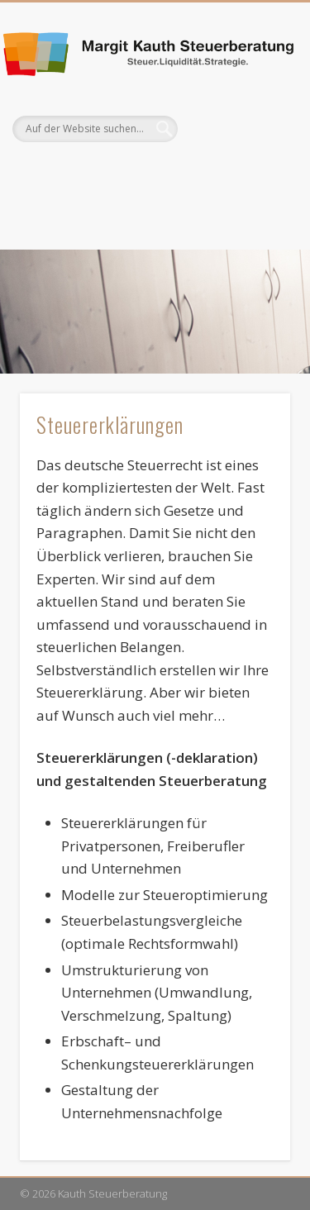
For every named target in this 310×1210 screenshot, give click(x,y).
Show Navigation (250, 148)
